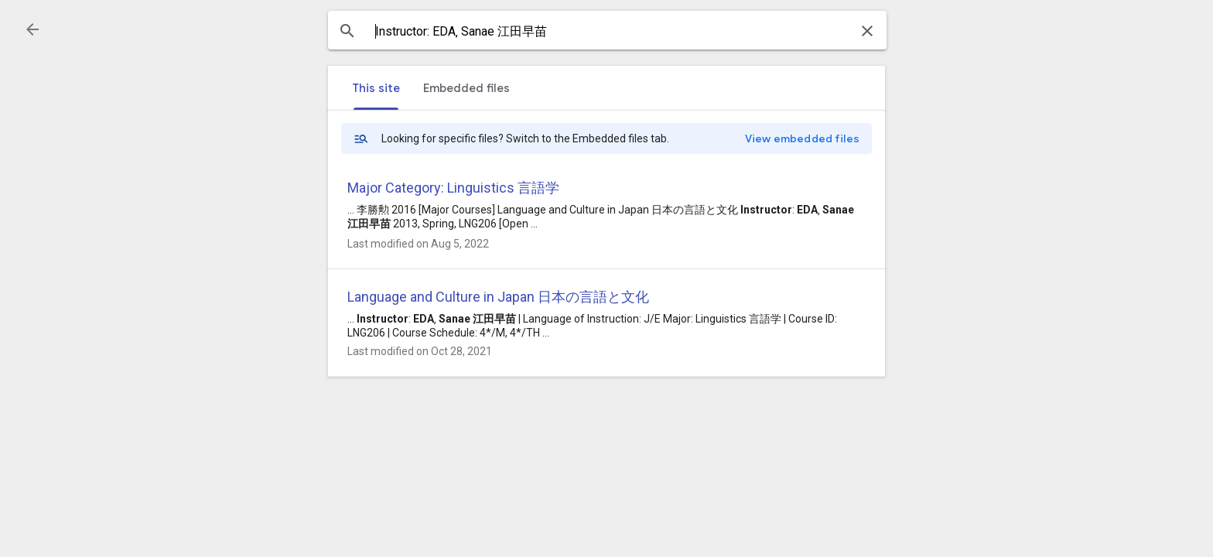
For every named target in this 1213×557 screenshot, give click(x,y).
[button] (32, 29)
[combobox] (607, 31)
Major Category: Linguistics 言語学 (453, 187)
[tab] (376, 88)
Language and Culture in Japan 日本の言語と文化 (498, 297)
